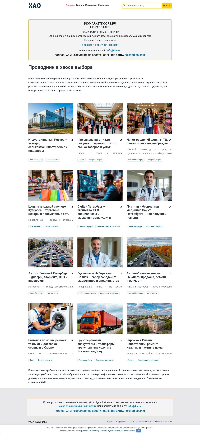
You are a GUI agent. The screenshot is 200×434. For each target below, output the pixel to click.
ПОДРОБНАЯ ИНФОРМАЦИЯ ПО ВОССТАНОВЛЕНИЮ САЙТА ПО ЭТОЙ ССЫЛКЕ (99, 410)
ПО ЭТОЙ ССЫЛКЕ (135, 55)
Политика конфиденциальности (120, 422)
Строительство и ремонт (148, 360)
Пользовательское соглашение (149, 422)
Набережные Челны (87, 293)
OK (139, 431)
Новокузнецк (35, 226)
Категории (90, 5)
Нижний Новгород (135, 160)
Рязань (131, 360)
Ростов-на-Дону (36, 160)
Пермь (81, 160)
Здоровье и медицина (155, 226)
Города (80, 5)
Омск (32, 360)
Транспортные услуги (105, 360)
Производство (53, 160)
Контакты (103, 5)
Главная (70, 5)
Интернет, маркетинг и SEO (108, 226)
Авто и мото (53, 293)
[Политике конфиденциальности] (94, 431)
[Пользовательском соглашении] (122, 431)
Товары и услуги (95, 160)
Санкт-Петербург (86, 226)
